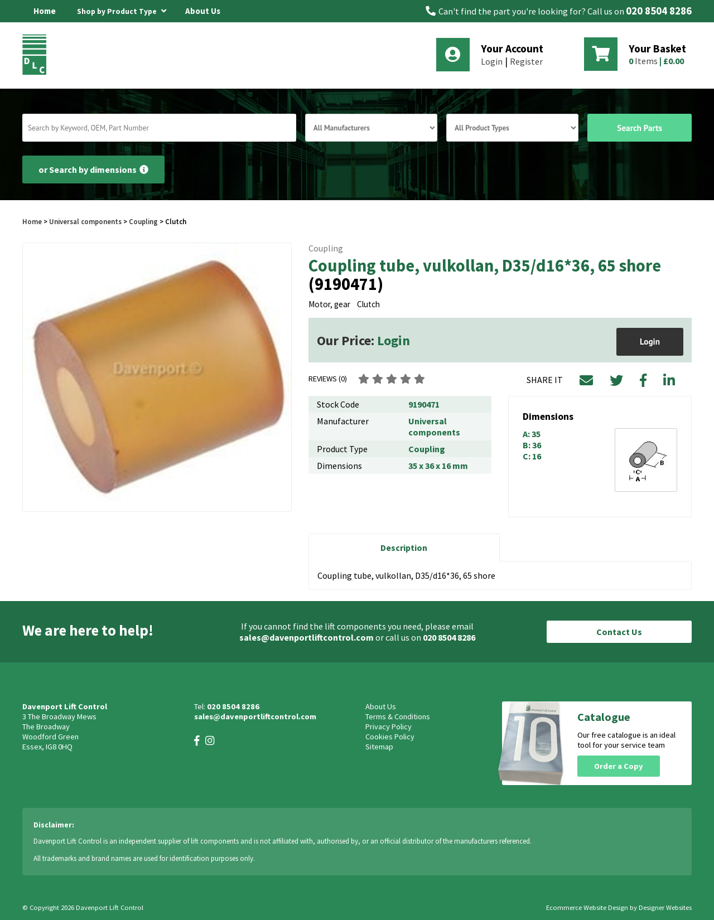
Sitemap (379, 747)
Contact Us (619, 631)
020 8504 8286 (659, 10)
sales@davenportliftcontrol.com (306, 637)
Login (492, 61)
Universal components (85, 221)
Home (44, 11)
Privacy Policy (388, 727)
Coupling (143, 221)
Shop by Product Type (121, 9)
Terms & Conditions (397, 716)
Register (526, 61)
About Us (202, 11)
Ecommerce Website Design (587, 907)
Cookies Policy (389, 737)
